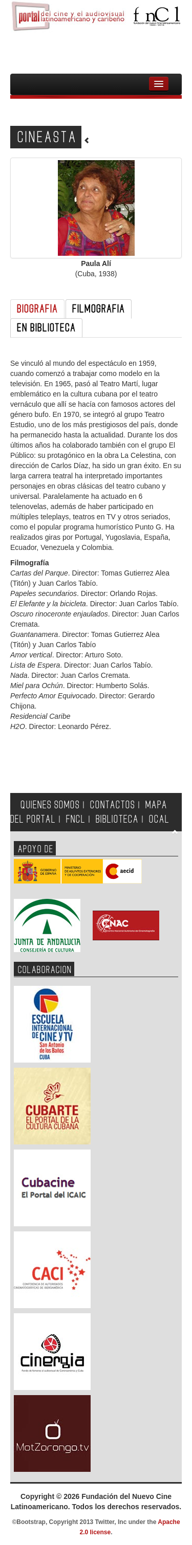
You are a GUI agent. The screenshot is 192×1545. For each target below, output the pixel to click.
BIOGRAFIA (37, 309)
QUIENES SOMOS (50, 805)
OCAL (159, 819)
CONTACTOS (112, 805)
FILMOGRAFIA (98, 309)
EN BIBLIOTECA (46, 328)
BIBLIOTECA (117, 819)
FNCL (76, 819)
